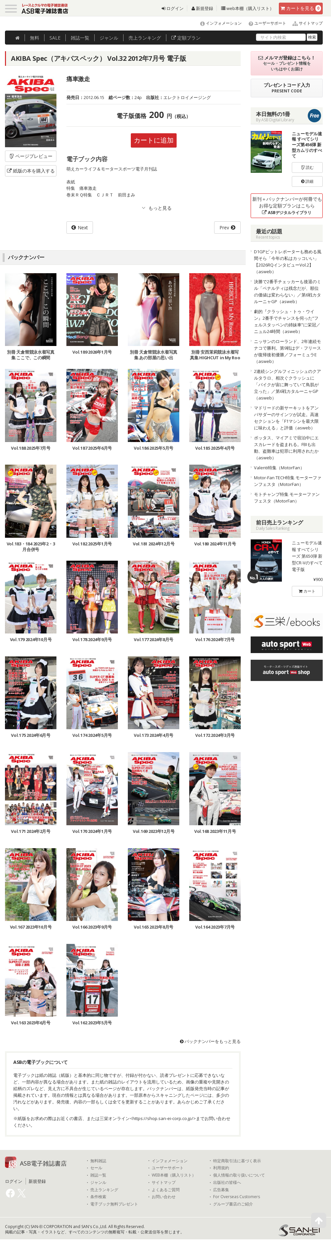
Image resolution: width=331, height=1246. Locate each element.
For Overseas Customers (236, 1197)
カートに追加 (154, 140)
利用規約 (221, 1168)
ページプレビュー (30, 156)
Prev (224, 227)
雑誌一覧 (98, 1175)
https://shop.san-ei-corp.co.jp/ (162, 1118)
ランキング (144, 38)
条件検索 (98, 1197)
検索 (312, 37)
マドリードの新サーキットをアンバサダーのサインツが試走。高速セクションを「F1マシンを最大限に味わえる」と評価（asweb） (286, 418)
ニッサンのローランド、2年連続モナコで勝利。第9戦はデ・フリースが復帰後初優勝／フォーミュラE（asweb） (287, 351)
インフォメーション (218, 23)
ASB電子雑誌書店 (43, 1163)
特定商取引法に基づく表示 (237, 1161)
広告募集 (221, 1189)
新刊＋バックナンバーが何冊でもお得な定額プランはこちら (287, 205)
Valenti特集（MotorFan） (279, 468)
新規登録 (202, 8)
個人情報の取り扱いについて (239, 1175)
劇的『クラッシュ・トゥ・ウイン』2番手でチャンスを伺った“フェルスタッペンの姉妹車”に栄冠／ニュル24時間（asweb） (287, 321)
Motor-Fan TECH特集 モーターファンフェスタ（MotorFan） (287, 481)
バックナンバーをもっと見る (210, 1041)
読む (307, 167)
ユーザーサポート (264, 23)
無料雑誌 (98, 1161)
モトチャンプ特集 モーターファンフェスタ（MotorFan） (287, 497)
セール (96, 1168)
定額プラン (186, 38)
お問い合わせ (164, 1197)
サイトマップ (305, 23)
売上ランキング (104, 1189)
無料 (34, 38)
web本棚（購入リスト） (247, 8)
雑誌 (80, 38)
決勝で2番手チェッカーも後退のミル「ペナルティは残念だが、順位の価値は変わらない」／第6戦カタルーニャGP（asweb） (287, 291)
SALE (54, 38)
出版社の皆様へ (227, 1182)
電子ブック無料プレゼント (114, 1204)
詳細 (307, 181)
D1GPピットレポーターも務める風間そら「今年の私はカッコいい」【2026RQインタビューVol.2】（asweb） (287, 262)
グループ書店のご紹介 (233, 1204)
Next (83, 227)
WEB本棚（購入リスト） (174, 1175)
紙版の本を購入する (31, 171)
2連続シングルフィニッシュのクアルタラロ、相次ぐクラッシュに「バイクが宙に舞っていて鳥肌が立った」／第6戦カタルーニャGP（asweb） (287, 384)
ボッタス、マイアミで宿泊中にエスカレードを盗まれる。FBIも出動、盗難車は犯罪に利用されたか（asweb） (286, 448)
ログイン (173, 8)
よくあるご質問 (166, 1189)
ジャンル (109, 38)
